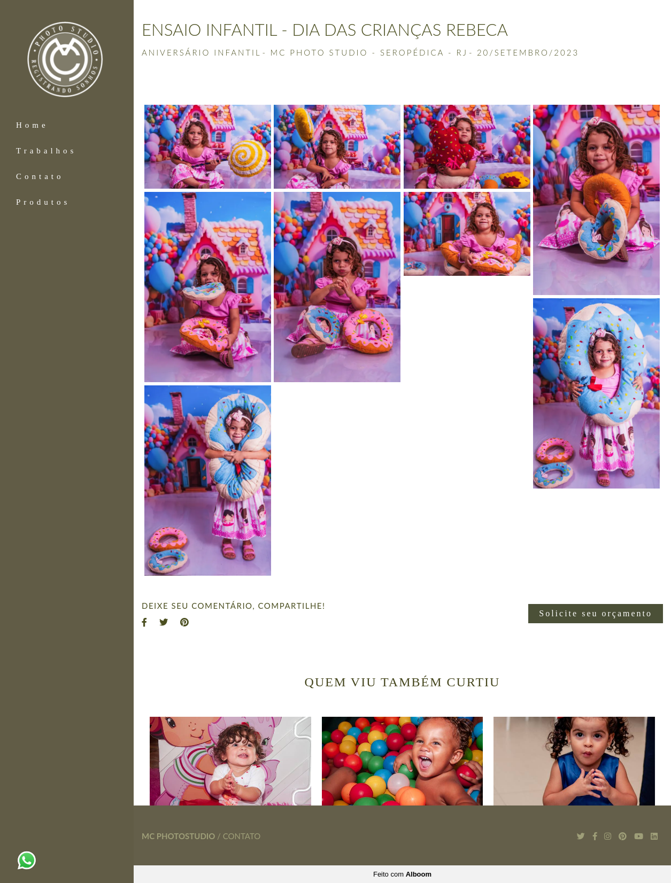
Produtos (43, 202)
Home (32, 125)
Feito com (402, 874)
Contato (40, 176)
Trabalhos (46, 150)
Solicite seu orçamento (595, 613)
